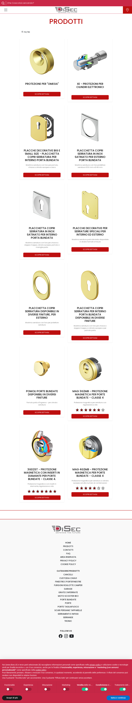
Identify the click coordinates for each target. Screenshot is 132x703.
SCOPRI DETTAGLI (42, 94)
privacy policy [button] (95, 665)
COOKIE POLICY (68, 564)
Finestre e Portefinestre (68, 581)
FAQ (68, 553)
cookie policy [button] (41, 670)
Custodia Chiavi (68, 578)
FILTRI (25, 32)
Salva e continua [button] (118, 698)
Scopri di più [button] (12, 698)
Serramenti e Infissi (68, 613)
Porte (68, 603)
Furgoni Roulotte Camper (68, 585)
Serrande (68, 617)
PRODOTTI (68, 546)
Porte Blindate (68, 599)
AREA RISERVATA (68, 557)
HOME (68, 542)
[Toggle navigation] (5, 9)
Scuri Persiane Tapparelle (68, 610)
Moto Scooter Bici (68, 596)
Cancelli (68, 574)
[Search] (67, 3)
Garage (68, 588)
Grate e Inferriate (68, 592)
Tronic (68, 621)
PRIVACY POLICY (68, 560)
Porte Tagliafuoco (68, 606)
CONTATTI (68, 550)
